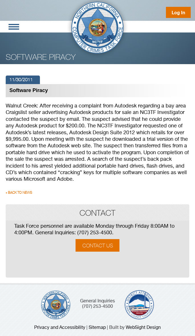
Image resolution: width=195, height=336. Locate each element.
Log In (178, 12)
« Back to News (19, 193)
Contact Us (97, 245)
